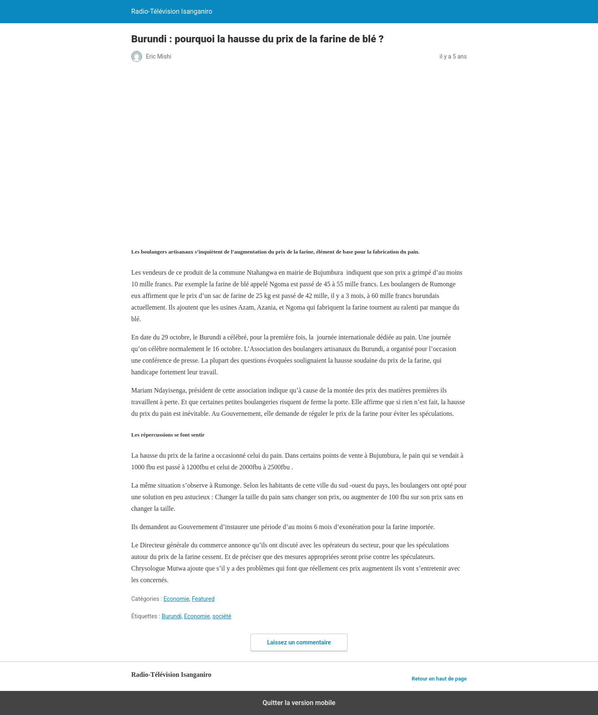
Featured (203, 598)
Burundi (171, 616)
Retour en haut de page (439, 679)
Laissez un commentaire (299, 642)
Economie (176, 598)
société (222, 616)
